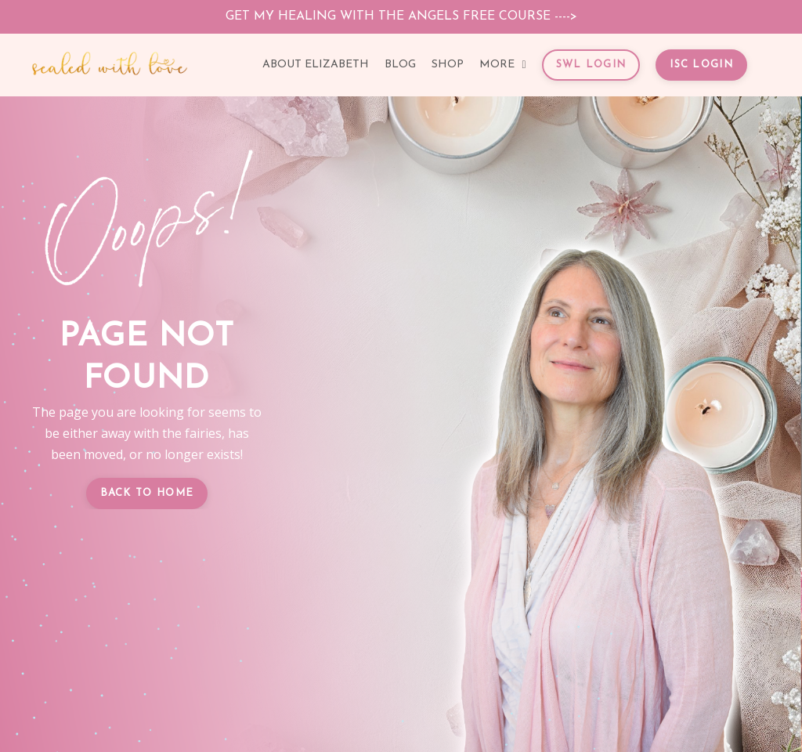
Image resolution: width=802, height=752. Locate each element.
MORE (502, 64)
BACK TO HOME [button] (147, 493)
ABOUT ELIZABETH (315, 64)
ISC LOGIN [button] (701, 65)
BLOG (400, 64)
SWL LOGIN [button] (591, 65)
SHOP (448, 64)
